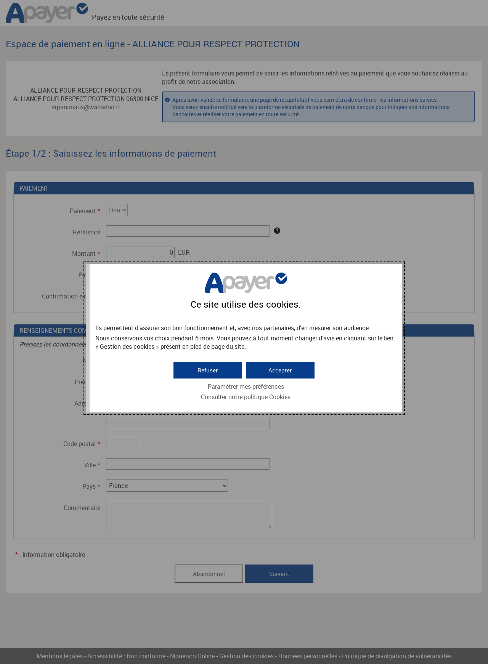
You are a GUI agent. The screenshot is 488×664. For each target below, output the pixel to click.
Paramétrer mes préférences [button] (246, 386)
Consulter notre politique (246, 396)
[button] (280, 369)
